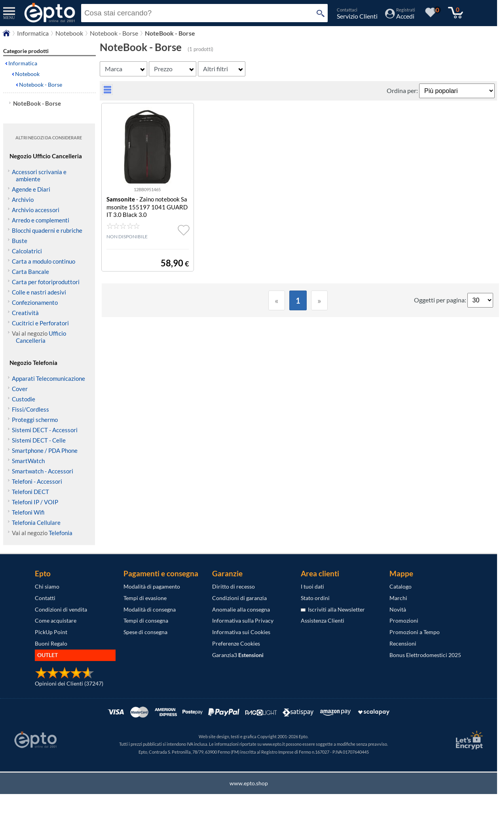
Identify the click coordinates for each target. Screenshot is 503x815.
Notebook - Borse (40, 84)
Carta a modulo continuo (43, 261)
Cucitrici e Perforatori (40, 323)
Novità (397, 609)
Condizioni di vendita (61, 609)
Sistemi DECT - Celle (39, 440)
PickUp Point (51, 632)
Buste (19, 240)
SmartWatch (28, 460)
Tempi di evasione (145, 598)
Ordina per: (403, 90)
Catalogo (400, 586)
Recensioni (402, 643)
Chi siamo (47, 586)
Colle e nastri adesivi (39, 292)
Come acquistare (55, 620)
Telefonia (60, 532)
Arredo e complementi (40, 220)
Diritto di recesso (233, 586)
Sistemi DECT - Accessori (45, 429)
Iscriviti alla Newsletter (333, 609)
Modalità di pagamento (151, 586)
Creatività (25, 312)
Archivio (23, 199)
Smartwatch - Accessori (42, 471)
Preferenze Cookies (236, 643)
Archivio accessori (35, 209)
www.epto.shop (249, 783)
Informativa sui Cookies (241, 632)
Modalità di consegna (149, 609)
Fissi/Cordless (30, 409)
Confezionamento (35, 302)
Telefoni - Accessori (37, 481)
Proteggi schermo (35, 419)
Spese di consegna (145, 632)
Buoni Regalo (51, 643)
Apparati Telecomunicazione (48, 378)
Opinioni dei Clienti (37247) (69, 683)
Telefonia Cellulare (36, 522)
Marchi (398, 598)
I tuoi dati (312, 586)
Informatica (22, 63)
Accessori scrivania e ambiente (39, 175)
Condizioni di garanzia (239, 598)
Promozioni (403, 620)
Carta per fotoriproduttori (46, 281)
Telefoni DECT (30, 491)
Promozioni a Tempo (414, 632)
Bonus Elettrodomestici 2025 (425, 655)
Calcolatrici (27, 251)
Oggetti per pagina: (440, 300)
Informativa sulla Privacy (242, 620)
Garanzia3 (238, 655)
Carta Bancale (30, 271)
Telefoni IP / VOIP (35, 501)
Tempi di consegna (145, 620)
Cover (20, 388)
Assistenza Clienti (322, 620)
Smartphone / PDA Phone (45, 450)
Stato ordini (315, 598)
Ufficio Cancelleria (41, 337)
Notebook (27, 73)
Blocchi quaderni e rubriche (47, 230)
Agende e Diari (31, 189)
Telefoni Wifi (28, 512)
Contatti (45, 598)
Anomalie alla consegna (241, 609)
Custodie (23, 399)
